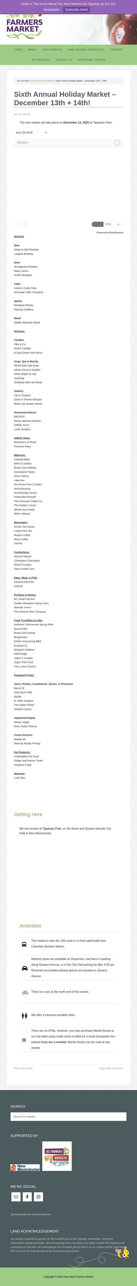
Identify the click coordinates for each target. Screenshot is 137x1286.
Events (29, 1068)
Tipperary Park (51, 828)
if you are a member (53, 1042)
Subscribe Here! (76, 9)
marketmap (117, 1068)
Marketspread (116, 232)
